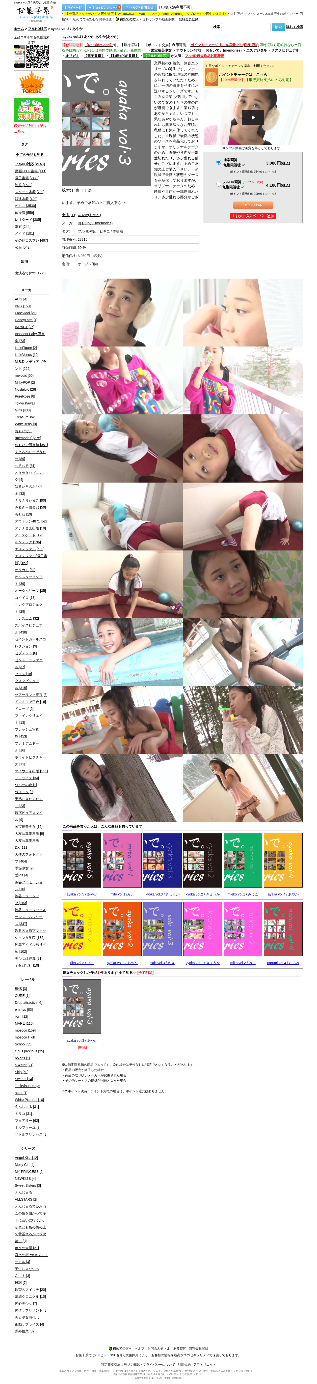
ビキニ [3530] (25, 206)
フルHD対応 (37, 29)
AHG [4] (21, 299)
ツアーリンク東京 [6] (31, 695)
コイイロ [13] (25, 598)
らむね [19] (23, 514)
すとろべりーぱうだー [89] (30, 455)
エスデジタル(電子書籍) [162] (31, 559)
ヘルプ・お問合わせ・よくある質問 (160, 1348)
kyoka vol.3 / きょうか (162, 894)
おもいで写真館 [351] (31, 445)
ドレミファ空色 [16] (30, 702)
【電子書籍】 (94, 56)
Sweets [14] (24, 1079)
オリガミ (72, 56)
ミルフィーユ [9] (27, 1127)
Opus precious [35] (29, 1051)
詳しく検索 (294, 27)
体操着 (118, 231)
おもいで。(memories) (223, 50)
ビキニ (105, 231)
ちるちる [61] (25, 466)
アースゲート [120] (29, 535)
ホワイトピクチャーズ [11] (30, 760)
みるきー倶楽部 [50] (30, 507)
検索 (216, 27)
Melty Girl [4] (24, 1165)
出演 (68, 215)
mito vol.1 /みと (122, 894)
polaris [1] (22, 1058)
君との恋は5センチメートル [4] (31, 1258)
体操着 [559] (24, 213)
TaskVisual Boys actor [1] (27, 1089)
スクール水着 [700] (29, 192)
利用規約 (184, 1364)
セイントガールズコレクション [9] (30, 642)
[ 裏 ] (90, 190)
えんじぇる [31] (27, 1107)
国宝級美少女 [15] (28, 827)
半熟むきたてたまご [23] (29, 802)
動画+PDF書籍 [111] (30, 171)
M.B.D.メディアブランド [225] (30, 365)
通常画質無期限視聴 (234, 162)
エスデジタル (256, 50)
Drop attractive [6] (28, 1003)
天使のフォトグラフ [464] (29, 857)
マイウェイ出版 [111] (31, 771)
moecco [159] (25, 1030)
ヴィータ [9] (24, 792)
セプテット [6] (26, 653)
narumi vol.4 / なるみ (283, 963)
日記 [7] (20, 1283)
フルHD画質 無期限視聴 (242, 184)
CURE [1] (22, 996)
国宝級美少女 (161, 50)
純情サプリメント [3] (31, 1310)
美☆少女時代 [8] (27, 1317)
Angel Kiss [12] (26, 1158)
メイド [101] (24, 233)
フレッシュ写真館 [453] (27, 732)
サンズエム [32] (27, 618)
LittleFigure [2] (26, 348)
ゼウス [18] (23, 674)
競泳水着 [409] (26, 199)
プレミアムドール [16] (27, 746)
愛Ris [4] (21, 875)
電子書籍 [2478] (27, 178)
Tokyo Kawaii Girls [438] (25, 406)
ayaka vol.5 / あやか (82, 894)
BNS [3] (21, 989)
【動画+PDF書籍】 (124, 56)
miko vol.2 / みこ (243, 963)
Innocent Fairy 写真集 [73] (30, 337)
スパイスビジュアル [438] (29, 628)
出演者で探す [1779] (30, 273)
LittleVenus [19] (27, 355)
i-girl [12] (21, 1016)
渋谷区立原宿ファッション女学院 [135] (30, 934)
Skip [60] (21, 1072)
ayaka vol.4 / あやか (283, 894)
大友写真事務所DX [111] (27, 843)
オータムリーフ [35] (30, 591)
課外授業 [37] (25, 1331)
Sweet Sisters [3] (28, 1185)
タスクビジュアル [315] (27, 684)
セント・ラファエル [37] (29, 663)
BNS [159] (23, 306)
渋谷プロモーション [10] (29, 885)
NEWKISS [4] (25, 1179)
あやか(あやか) (89, 215)
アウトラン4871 (188, 50)
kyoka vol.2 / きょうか (203, 894)
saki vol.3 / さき (162, 963)
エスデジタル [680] (29, 549)
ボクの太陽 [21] (27, 1248)
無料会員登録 (188, 19)
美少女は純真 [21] (28, 958)
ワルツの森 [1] (26, 785)
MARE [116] (24, 1023)
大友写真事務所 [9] (29, 834)
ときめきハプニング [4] (29, 476)
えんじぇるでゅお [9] (31, 1206)
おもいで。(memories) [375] (28, 434)
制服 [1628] (23, 185)
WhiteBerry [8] (26, 424)
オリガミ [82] (25, 570)
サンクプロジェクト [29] (29, 608)
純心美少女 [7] (26, 1303)
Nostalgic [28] (25, 389)
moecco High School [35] (25, 1040)
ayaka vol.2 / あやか (122, 963)
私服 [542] (22, 247)
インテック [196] (28, 542)
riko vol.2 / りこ (82, 963)
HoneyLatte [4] (26, 320)
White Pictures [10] (29, 1100)
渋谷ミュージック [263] (27, 899)
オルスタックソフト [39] (29, 580)
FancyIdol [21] (26, 313)
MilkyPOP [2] (25, 382)
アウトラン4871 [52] (31, 521)
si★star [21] (24, 1065)
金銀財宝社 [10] (27, 965)
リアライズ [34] (27, 778)
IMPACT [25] (24, 327)
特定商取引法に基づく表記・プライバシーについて (138, 1364)
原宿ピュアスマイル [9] (29, 816)
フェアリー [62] (27, 1121)
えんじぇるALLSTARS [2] (26, 1195)
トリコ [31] (23, 1114)
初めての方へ (127, 19)
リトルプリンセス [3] (31, 1134)
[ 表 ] (77, 190)
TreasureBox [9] (27, 417)
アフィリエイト (204, 1364)
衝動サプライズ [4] (29, 1324)
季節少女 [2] (24, 868)
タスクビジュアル (285, 50)
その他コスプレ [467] (31, 240)
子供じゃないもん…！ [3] (27, 1272)
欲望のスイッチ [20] (30, 1290)
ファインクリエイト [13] (29, 719)
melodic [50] (24, 375)
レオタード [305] (28, 220)
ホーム (19, 29)
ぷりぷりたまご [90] (30, 500)
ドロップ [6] (24, 709)
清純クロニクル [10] (30, 1296)
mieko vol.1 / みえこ (243, 894)
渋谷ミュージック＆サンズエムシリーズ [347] (30, 917)
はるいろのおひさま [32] (29, 490)
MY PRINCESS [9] (29, 1172)
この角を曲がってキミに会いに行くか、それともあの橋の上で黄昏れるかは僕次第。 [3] (30, 1227)
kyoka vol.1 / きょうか (203, 963)
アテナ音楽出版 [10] (30, 528)
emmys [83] (24, 1009)
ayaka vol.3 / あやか (82, 1040)
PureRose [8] (25, 396)
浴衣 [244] (22, 227)
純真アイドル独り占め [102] (30, 948)
